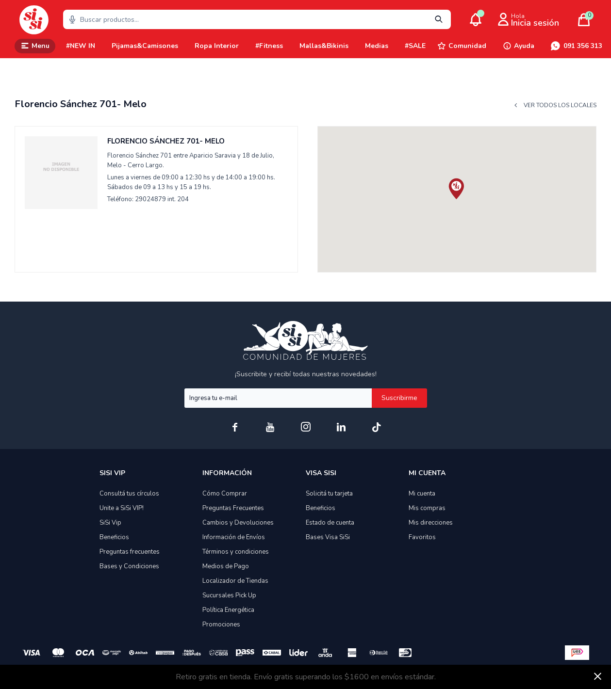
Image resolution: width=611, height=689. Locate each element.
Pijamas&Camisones (145, 45)
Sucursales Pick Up (229, 595)
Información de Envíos (233, 537)
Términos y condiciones (235, 551)
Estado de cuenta (330, 522)
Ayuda (524, 45)
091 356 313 (582, 45)
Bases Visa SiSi (328, 537)
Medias (376, 45)
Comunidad (467, 45)
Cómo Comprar (224, 493)
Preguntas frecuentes (129, 551)
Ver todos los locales (560, 105)
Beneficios (114, 537)
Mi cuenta (422, 493)
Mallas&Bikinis (323, 45)
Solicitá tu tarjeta (329, 493)
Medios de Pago (225, 566)
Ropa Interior (217, 45)
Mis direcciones (431, 522)
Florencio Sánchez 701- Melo (166, 141)
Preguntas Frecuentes (233, 508)
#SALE (415, 45)
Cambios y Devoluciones (238, 522)
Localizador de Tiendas (235, 581)
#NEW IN (80, 45)
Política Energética (228, 610)
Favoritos (422, 537)
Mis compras (427, 508)
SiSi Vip (110, 522)
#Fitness (269, 45)
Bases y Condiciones (129, 566)
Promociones (221, 624)
